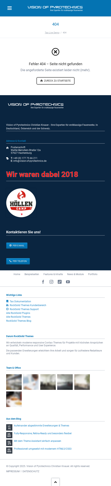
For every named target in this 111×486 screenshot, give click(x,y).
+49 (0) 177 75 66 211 (25, 158)
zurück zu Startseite (57, 80)
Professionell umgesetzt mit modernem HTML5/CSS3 (43, 448)
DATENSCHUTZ (31, 471)
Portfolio (92, 274)
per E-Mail (18, 245)
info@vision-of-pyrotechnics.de (29, 161)
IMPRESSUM (13, 471)
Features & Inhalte (53, 274)
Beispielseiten (32, 274)
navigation (9, 8)
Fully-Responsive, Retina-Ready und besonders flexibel (43, 433)
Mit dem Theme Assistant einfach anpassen (37, 441)
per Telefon (19, 261)
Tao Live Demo (52, 32)
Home (17, 274)
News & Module (75, 274)
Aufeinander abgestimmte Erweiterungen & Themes (41, 425)
